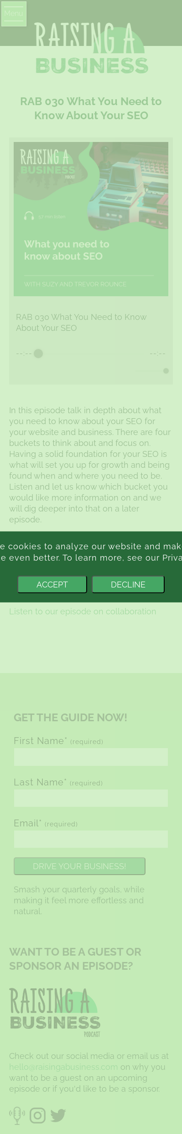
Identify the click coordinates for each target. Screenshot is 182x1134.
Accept (52, 584)
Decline (128, 584)
